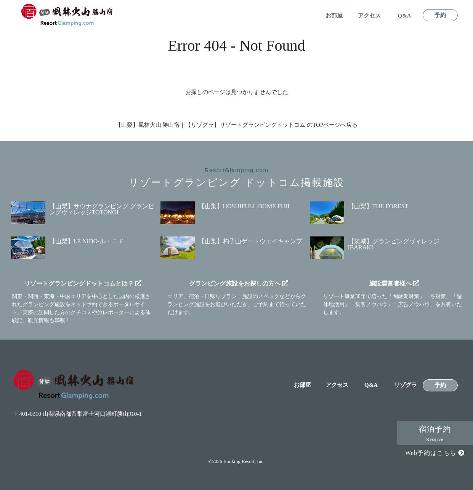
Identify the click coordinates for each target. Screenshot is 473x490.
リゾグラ (405, 385)
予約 (440, 15)
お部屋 (334, 16)
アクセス (369, 16)
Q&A (404, 16)
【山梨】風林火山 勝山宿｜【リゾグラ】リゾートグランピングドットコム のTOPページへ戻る (236, 125)
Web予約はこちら (435, 453)
